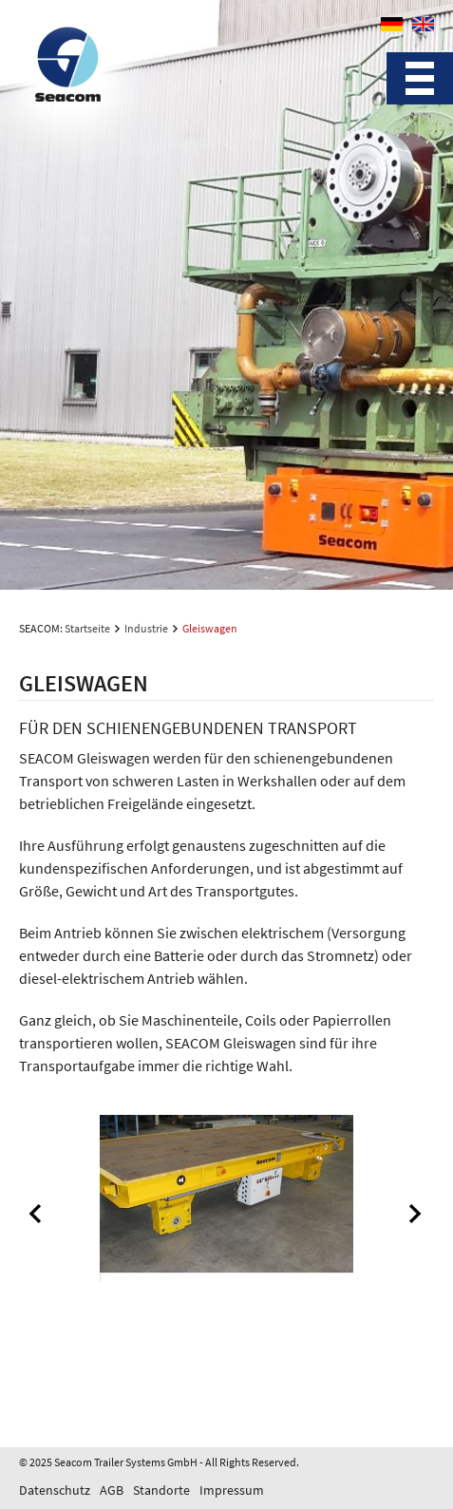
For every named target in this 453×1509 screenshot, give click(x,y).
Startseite (87, 628)
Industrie (146, 628)
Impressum (231, 1490)
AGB (111, 1490)
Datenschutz (54, 1490)
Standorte (161, 1490)
